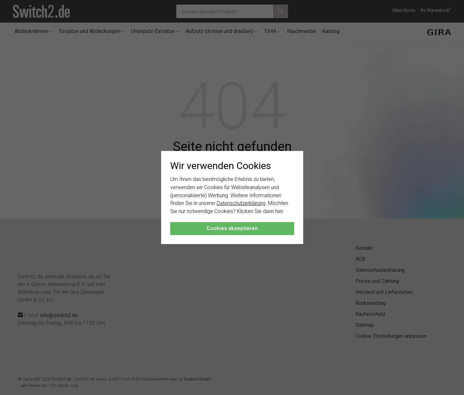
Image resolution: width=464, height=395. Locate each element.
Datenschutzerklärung (241, 203)
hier (279, 211)
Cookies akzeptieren (232, 228)
